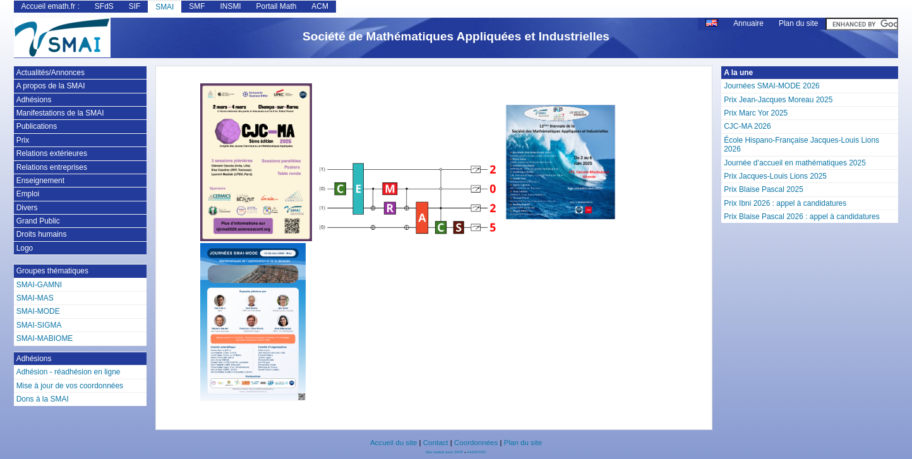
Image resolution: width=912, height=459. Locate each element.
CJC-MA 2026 (747, 126)
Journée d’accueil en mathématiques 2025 (795, 162)
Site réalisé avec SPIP (445, 452)
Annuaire (748, 23)
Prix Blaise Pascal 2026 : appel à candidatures (802, 216)
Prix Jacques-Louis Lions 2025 (775, 176)
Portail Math (276, 6)
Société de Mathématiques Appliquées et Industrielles (456, 36)
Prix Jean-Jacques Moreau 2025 (778, 99)
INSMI (230, 6)
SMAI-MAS (35, 298)
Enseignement (40, 180)
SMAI (164, 7)
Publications (36, 126)
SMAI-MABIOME (44, 338)
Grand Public (38, 221)
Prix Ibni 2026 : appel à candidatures (785, 203)
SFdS (104, 6)
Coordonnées (476, 442)
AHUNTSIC (477, 452)
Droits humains (41, 234)
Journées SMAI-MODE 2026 (771, 85)
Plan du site (798, 23)
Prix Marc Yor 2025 (756, 113)
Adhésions (34, 99)
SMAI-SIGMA (39, 325)
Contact (435, 442)
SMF (197, 6)
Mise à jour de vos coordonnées (69, 385)
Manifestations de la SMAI (60, 113)
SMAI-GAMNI (39, 284)
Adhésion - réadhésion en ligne (68, 371)
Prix (23, 140)
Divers (27, 207)
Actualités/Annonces (50, 72)
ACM (319, 6)
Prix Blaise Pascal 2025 (763, 189)
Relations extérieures (51, 153)
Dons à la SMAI (42, 399)
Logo (24, 248)
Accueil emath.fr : (50, 6)
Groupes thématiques (52, 270)
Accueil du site (393, 442)
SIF (135, 6)
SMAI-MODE (38, 311)
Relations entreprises (51, 167)
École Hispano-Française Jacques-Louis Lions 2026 (801, 144)
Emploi (28, 193)
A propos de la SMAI (50, 85)
